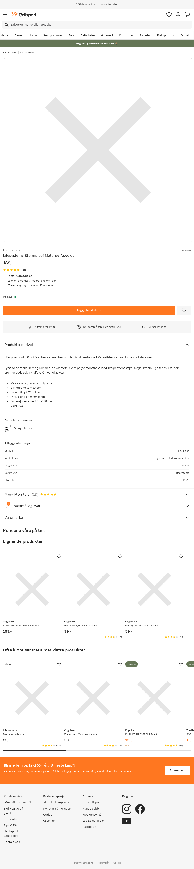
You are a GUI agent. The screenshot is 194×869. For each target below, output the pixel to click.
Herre (5, 35)
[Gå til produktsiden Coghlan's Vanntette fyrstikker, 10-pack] (93, 589)
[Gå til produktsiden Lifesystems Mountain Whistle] (32, 698)
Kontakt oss (12, 842)
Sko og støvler (53, 35)
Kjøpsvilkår (103, 862)
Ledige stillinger (93, 821)
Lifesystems (27, 52)
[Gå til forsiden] (23, 14)
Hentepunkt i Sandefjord (12, 833)
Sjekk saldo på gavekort (13, 811)
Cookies (117, 862)
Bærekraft (89, 827)
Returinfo (10, 819)
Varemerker (9, 52)
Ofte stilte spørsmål (17, 803)
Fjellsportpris (166, 35)
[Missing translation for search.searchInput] (6, 25)
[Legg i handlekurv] (89, 310)
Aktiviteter (88, 35)
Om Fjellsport (92, 803)
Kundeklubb (91, 809)
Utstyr (33, 35)
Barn (71, 35)
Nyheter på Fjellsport (57, 809)
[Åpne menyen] (5, 15)
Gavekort (107, 35)
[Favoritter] (169, 15)
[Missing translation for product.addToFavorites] (184, 310)
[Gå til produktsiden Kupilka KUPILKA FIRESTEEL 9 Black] (154, 698)
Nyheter (145, 35)
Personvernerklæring (83, 862)
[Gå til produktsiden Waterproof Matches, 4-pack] (154, 589)
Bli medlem (177, 770)
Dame (19, 35)
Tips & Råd (11, 825)
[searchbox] (101, 24)
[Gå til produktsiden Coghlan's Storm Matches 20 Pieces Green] (32, 589)
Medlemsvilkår (92, 815)
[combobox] (97, 25)
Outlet (185, 35)
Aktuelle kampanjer (56, 803)
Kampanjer (126, 35)
